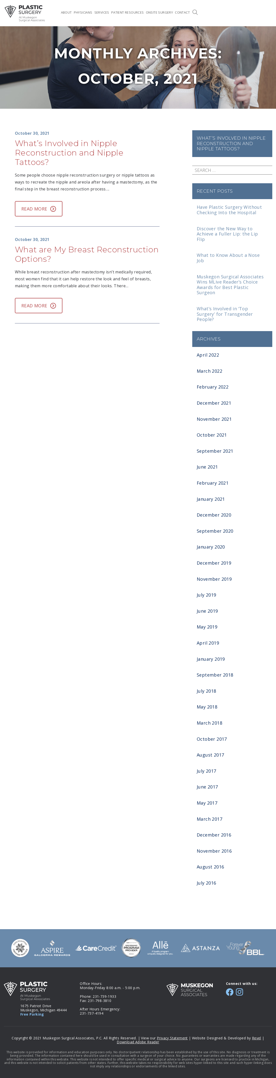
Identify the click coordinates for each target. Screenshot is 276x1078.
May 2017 (207, 803)
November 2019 (214, 579)
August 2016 (210, 867)
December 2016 (214, 835)
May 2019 (207, 627)
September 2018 (215, 675)
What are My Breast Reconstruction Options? (87, 254)
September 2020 (215, 531)
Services (101, 12)
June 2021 (207, 467)
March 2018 (209, 723)
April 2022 (208, 355)
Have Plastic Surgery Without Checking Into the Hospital (229, 209)
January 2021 (211, 499)
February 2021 (212, 483)
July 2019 (206, 595)
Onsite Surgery (159, 12)
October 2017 (212, 739)
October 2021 (212, 435)
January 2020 (211, 547)
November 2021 (214, 419)
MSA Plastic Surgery (24, 13)
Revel (256, 1038)
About (66, 12)
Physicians (83, 12)
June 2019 (207, 611)
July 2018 (206, 691)
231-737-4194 (91, 1013)
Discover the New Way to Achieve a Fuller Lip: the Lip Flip (227, 234)
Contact (182, 12)
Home (55, 12)
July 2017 (206, 771)
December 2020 (214, 515)
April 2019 (208, 643)
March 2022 (209, 371)
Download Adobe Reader (138, 1042)
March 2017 (209, 819)
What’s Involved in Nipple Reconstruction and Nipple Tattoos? (231, 144)
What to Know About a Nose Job (228, 257)
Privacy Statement (172, 1038)
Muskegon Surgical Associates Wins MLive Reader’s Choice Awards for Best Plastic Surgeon (230, 285)
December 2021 (214, 403)
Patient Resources (127, 12)
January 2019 (211, 659)
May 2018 (207, 707)
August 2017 (210, 755)
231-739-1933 (104, 996)
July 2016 (206, 883)
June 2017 (207, 787)
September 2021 (215, 451)
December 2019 (214, 563)
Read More (38, 209)
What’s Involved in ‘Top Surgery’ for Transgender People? (225, 314)
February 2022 (212, 387)
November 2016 (214, 851)
